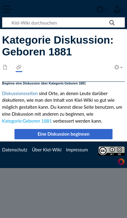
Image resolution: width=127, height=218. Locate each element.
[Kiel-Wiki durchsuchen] (63, 22)
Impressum (77, 149)
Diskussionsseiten (20, 93)
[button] (63, 134)
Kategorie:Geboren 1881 (27, 121)
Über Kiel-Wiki (47, 149)
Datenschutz (14, 149)
